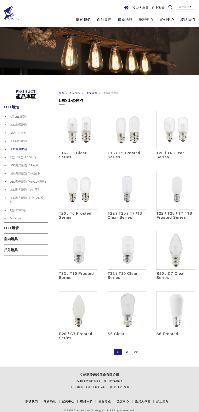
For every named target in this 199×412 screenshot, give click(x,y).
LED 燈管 (11, 228)
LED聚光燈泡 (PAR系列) (25, 189)
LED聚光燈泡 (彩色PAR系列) (26, 200)
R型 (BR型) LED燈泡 (23, 157)
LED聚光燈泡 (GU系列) (25, 173)
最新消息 (125, 19)
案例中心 (167, 19)
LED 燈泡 (11, 107)
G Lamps (15, 218)
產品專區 (104, 19)
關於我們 (83, 19)
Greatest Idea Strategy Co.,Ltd (92, 410)
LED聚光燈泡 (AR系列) (24, 165)
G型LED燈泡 (18, 132)
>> (136, 351)
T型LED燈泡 (18, 210)
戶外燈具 (11, 250)
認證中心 (146, 19)
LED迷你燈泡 (18, 149)
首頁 (62, 93)
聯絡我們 (187, 19)
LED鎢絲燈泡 (18, 141)
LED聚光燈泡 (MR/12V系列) (28, 181)
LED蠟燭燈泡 (18, 124)
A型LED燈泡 (18, 116)
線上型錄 (158, 7)
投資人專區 (140, 7)
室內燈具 (11, 239)
